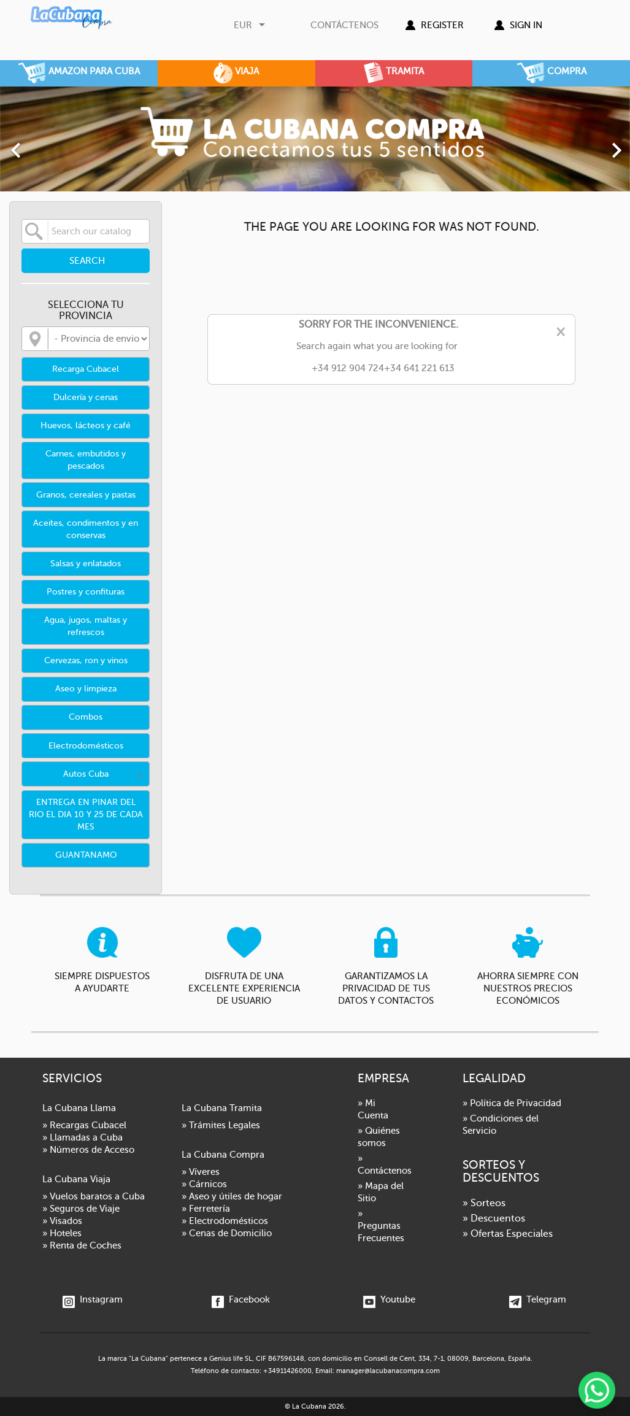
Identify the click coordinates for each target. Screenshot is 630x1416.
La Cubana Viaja (76, 1179)
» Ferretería (206, 1209)
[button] (47, 144)
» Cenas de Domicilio (227, 1233)
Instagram (93, 1299)
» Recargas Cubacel (84, 1125)
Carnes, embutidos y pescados (85, 460)
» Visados (62, 1221)
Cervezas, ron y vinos (86, 660)
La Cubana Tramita (222, 1108)
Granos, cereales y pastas (86, 494)
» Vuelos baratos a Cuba (93, 1196)
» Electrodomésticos (225, 1221)
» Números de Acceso (88, 1150)
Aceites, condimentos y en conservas (85, 529)
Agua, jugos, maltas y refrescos (85, 626)
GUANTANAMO (86, 855)
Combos (85, 716)
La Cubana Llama (79, 1108)
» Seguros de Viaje (81, 1209)
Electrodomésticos (85, 745)
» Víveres (201, 1172)
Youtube (389, 1299)
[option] (315, 139)
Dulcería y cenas (85, 397)
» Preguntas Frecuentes (381, 1226)
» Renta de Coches (81, 1245)
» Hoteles (62, 1233)
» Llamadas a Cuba (82, 1137)
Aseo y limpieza (86, 688)
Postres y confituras (86, 591)
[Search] (85, 231)
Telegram (537, 1299)
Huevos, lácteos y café (85, 425)
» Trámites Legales (221, 1125)
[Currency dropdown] (251, 25)
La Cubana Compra (223, 1155)
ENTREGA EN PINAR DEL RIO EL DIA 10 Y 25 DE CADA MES (86, 814)
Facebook (241, 1299)
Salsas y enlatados (85, 563)
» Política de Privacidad (512, 1103)
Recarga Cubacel (85, 369)
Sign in (526, 25)
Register (442, 25)
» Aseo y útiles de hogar (232, 1196)
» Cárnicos (204, 1184)
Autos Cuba (86, 774)
